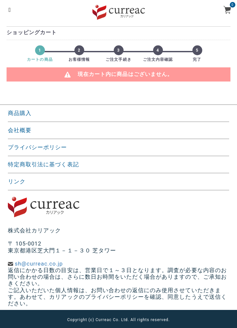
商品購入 (19, 113)
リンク (17, 181)
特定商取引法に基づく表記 (43, 164)
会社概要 (19, 130)
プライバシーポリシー (37, 147)
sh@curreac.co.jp (39, 263)
